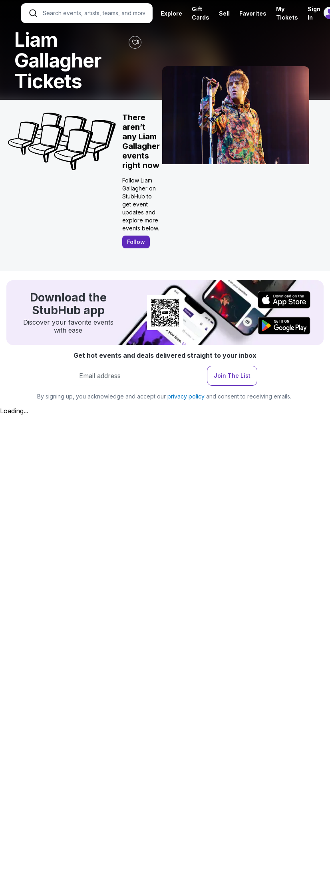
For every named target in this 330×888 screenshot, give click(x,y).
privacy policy (186, 396)
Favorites (252, 13)
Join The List (232, 375)
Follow (136, 241)
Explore (171, 13)
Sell (224, 13)
